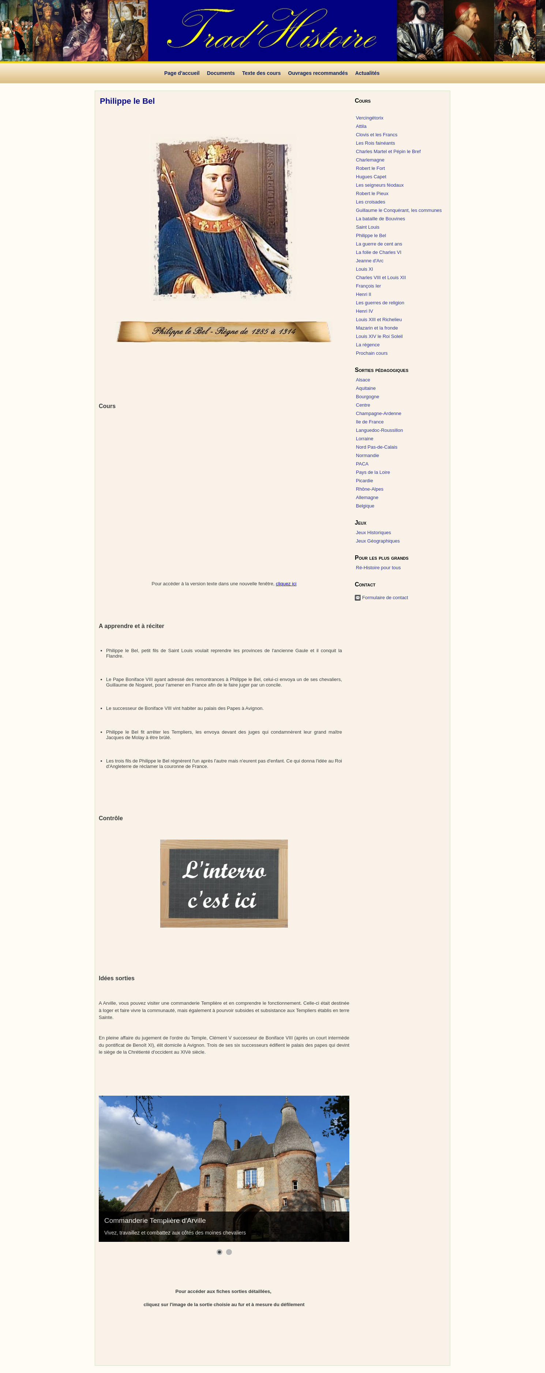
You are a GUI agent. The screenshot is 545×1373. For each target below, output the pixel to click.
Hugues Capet (371, 176)
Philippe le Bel (371, 235)
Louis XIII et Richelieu (379, 319)
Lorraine (364, 438)
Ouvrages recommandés (318, 73)
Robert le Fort (370, 168)
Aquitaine (366, 388)
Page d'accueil (182, 73)
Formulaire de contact (385, 597)
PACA (362, 464)
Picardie (364, 480)
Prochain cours (372, 353)
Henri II (363, 294)
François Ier (368, 286)
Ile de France (370, 422)
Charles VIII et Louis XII (381, 277)
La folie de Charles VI (378, 252)
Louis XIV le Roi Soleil (379, 336)
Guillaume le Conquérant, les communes (399, 210)
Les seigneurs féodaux (380, 185)
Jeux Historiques (373, 532)
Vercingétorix (369, 118)
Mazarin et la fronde (377, 328)
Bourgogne (367, 396)
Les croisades (370, 202)
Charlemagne (370, 160)
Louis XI (364, 269)
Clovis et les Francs (376, 134)
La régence (368, 344)
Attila (361, 126)
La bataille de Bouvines (380, 218)
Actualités (367, 73)
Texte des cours (261, 73)
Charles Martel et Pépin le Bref (388, 151)
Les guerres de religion (380, 302)
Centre (363, 405)
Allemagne (367, 497)
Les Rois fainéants (375, 143)
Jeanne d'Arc (369, 260)
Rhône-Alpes (369, 489)
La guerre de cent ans (379, 244)
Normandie (367, 455)
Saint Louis (367, 227)
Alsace (363, 380)
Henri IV (364, 311)
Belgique (365, 506)
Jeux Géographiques (378, 541)
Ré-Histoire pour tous (378, 567)
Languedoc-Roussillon (379, 430)
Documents (221, 73)
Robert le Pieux (372, 193)
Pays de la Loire (373, 472)
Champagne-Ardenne (378, 413)
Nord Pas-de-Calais (376, 447)
